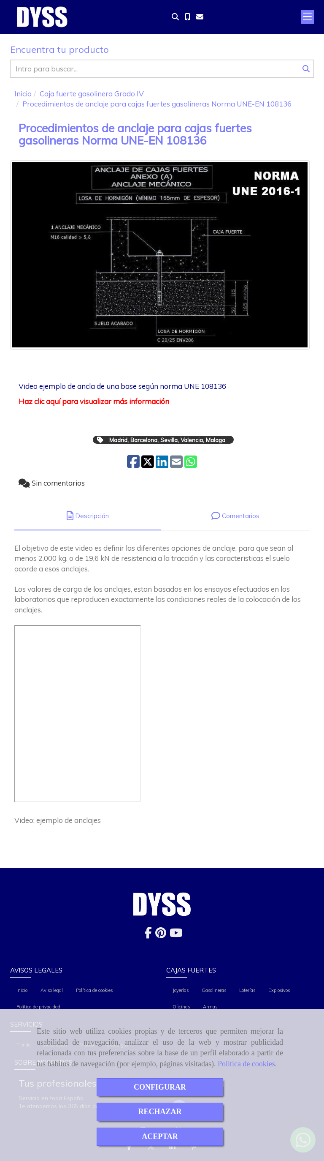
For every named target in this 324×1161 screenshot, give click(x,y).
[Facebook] (148, 934)
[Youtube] (176, 934)
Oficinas (181, 1007)
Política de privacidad (38, 1007)
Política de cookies (246, 1064)
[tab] (87, 515)
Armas (210, 1007)
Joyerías (181, 990)
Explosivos (279, 990)
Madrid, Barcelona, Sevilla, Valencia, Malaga (167, 439)
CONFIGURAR (160, 1087)
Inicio (21, 990)
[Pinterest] (160, 934)
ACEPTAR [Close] (160, 1136)
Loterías (247, 990)
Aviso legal (51, 990)
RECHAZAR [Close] (159, 1111)
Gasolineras (214, 990)
